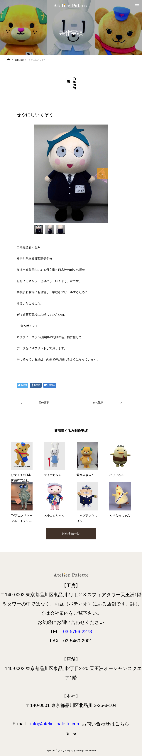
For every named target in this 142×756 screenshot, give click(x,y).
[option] (71, 174)
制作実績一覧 (71, 533)
